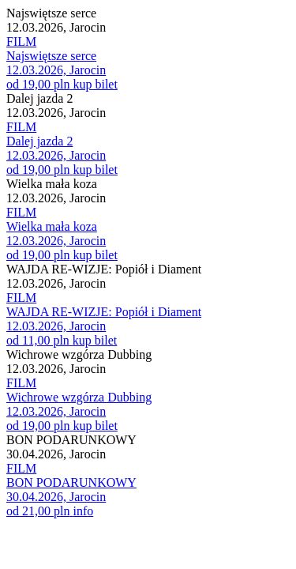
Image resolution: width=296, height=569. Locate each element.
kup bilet (95, 84)
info (83, 511)
